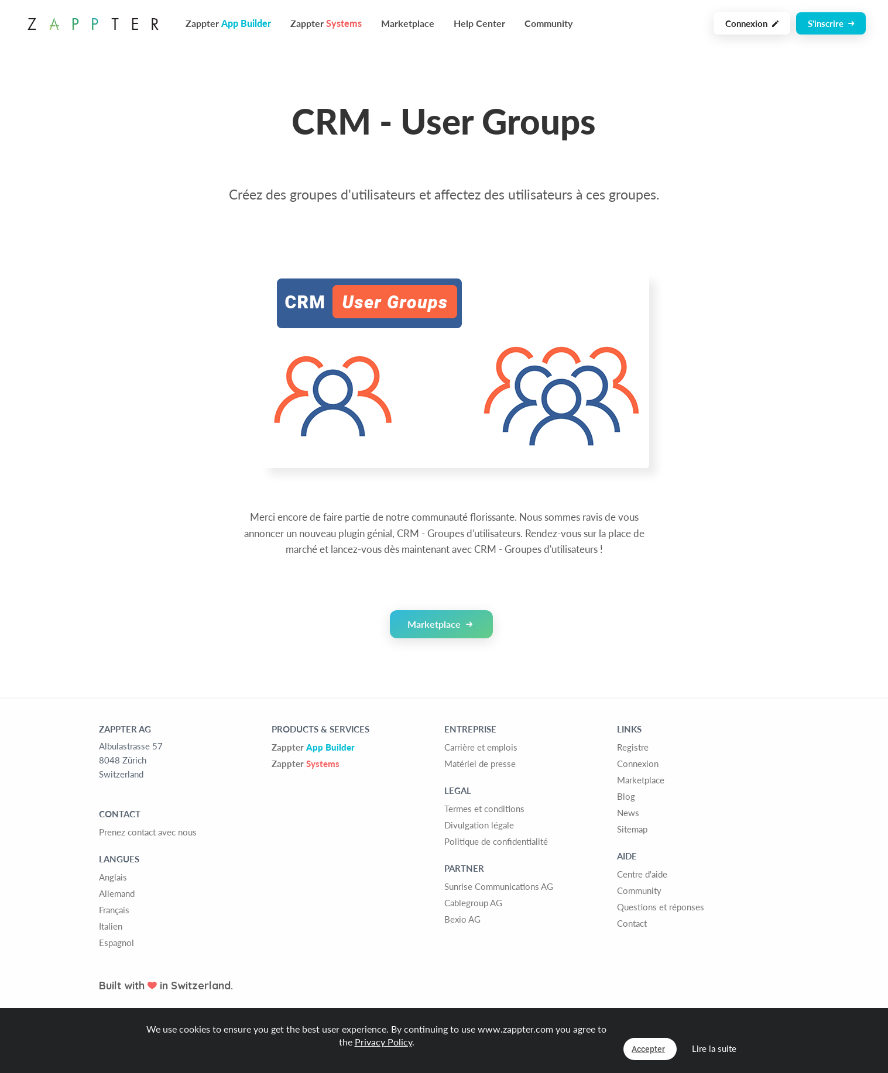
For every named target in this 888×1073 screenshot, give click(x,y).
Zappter (313, 747)
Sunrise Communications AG (498, 886)
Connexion (752, 23)
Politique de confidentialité (496, 841)
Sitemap (632, 829)
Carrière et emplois (480, 747)
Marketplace (407, 23)
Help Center (479, 23)
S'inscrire (831, 23)
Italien (110, 926)
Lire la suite (714, 1048)
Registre (633, 747)
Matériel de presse (480, 763)
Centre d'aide (642, 874)
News (628, 812)
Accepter (648, 1049)
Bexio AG (462, 919)
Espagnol (116, 942)
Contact (632, 923)
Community (548, 23)
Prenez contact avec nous (148, 832)
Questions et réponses (660, 907)
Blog (626, 796)
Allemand (117, 893)
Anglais (113, 877)
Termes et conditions (484, 808)
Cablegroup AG (473, 902)
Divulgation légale (479, 825)
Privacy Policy (383, 1041)
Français (114, 910)
